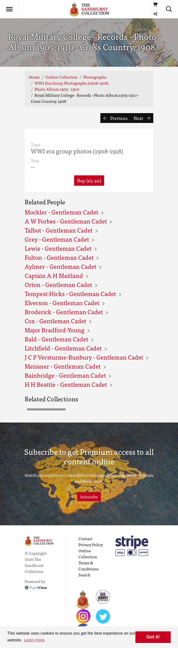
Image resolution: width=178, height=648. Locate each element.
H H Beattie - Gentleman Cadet (66, 384)
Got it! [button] (153, 636)
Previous (115, 118)
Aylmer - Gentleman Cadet (60, 266)
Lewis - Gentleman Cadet (58, 248)
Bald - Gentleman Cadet (56, 339)
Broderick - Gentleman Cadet (64, 311)
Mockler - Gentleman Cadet (61, 212)
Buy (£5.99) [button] (89, 180)
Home (34, 77)
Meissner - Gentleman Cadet (63, 366)
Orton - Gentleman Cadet (58, 284)
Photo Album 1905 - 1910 (57, 89)
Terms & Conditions (88, 565)
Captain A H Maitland (54, 275)
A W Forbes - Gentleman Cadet (66, 221)
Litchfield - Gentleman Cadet (63, 348)
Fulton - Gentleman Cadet (59, 257)
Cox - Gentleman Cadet (55, 321)
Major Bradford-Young (54, 330)
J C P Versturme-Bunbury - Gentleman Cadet (84, 357)
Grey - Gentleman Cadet (57, 239)
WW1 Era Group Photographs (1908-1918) (71, 83)
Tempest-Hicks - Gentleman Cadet (70, 293)
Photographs (94, 77)
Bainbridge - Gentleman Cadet (65, 375)
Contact (85, 538)
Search (84, 574)
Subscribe (89, 496)
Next (142, 118)
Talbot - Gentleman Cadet (59, 230)
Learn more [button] (34, 640)
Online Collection (61, 77)
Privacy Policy (90, 544)
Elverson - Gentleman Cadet (62, 302)
